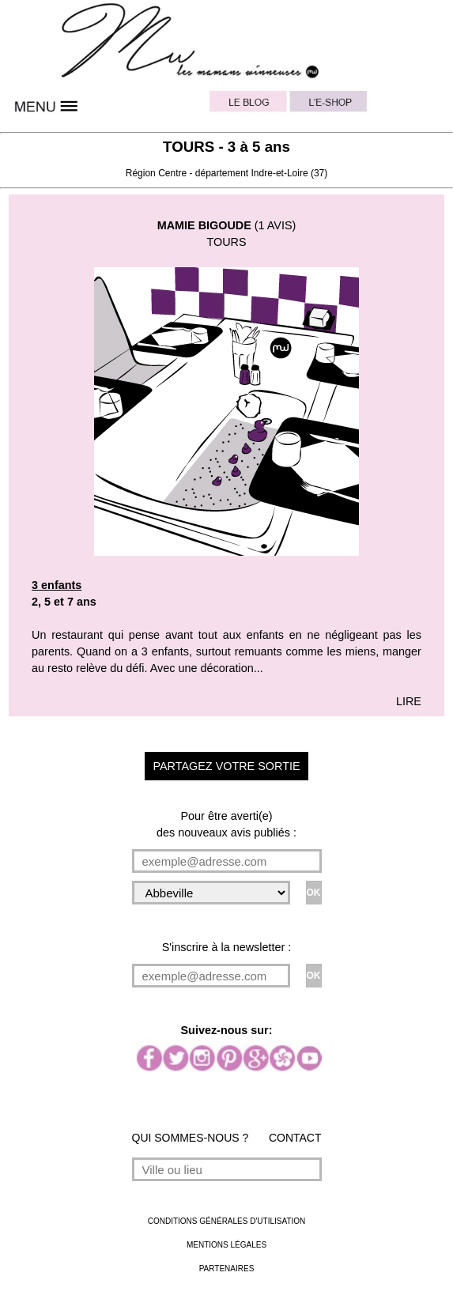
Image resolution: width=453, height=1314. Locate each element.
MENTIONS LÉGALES (226, 1244)
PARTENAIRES (227, 1268)
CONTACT (295, 1137)
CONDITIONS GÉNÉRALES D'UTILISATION (227, 1221)
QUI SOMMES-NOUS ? (190, 1137)
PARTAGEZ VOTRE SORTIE (226, 766)
